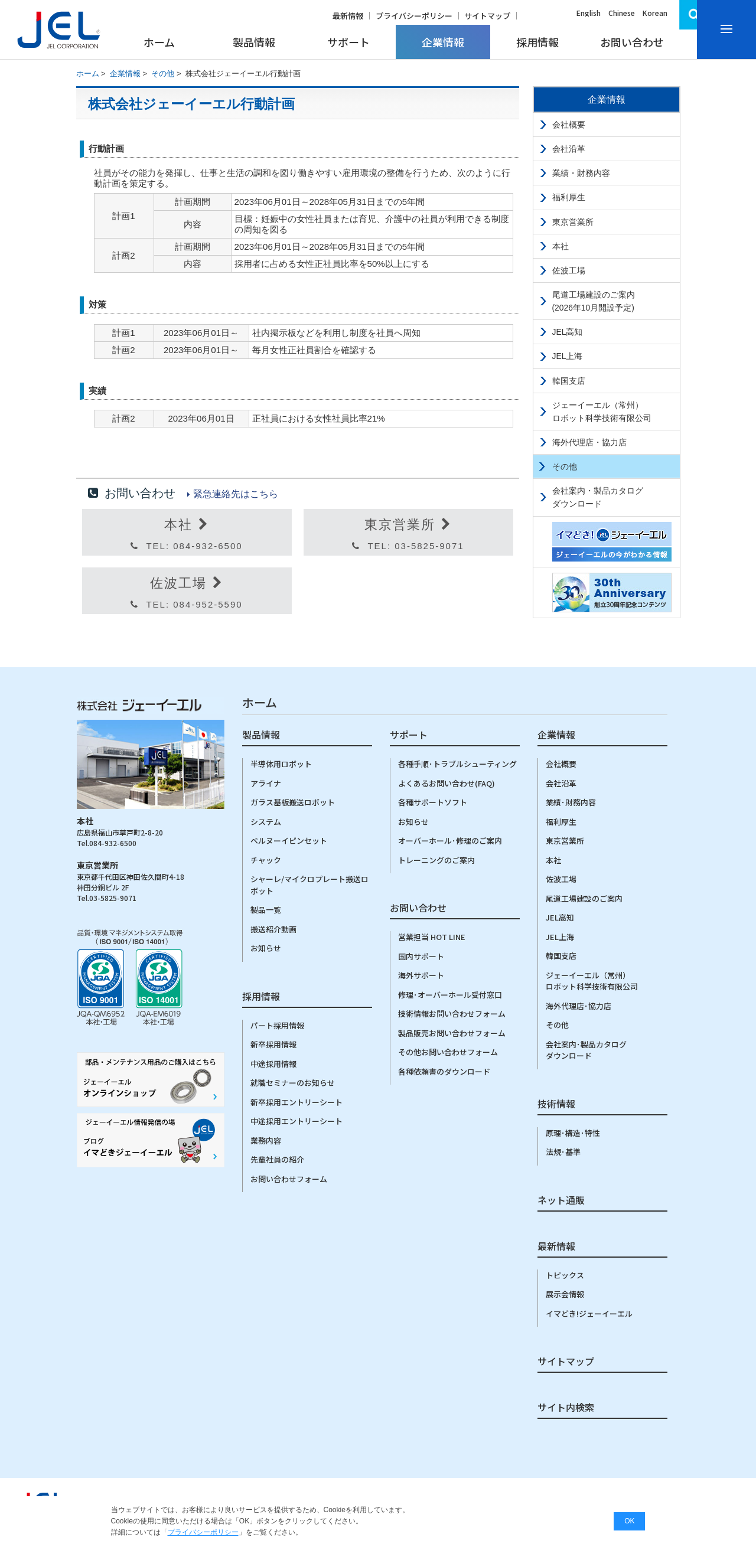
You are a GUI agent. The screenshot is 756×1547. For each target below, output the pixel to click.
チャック (265, 860)
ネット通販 (561, 1201)
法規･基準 (563, 1151)
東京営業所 (573, 222)
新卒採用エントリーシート (296, 1102)
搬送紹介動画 (273, 929)
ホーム (159, 42)
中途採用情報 (273, 1063)
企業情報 (443, 42)
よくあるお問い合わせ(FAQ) (446, 783)
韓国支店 (568, 381)
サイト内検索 (565, 1408)
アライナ (265, 783)
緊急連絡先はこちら (235, 494)
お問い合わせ (632, 42)
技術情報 (556, 1105)
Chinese (621, 13)
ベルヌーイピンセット (288, 840)
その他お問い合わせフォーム (448, 1052)
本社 (560, 246)
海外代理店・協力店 (589, 442)
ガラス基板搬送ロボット (292, 802)
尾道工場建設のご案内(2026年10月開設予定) (593, 301)
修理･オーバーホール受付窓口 (450, 994)
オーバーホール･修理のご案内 (450, 840)
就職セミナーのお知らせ (292, 1082)
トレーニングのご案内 (436, 860)
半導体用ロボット (281, 763)
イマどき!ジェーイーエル (589, 1313)
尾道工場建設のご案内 (584, 898)
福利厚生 (568, 197)
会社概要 (568, 124)
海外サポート (421, 975)
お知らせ (265, 948)
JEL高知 (567, 332)
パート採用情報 (277, 1025)
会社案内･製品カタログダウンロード (586, 1050)
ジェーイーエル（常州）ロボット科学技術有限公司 (601, 411)
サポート (348, 42)
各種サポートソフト (432, 802)
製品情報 (254, 42)
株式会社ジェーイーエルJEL (59, 29)
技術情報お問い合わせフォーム (452, 1013)
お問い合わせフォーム (288, 1178)
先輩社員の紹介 (277, 1159)
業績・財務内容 (581, 173)
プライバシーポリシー (414, 15)
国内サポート (421, 956)
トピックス (565, 1275)
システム (265, 821)
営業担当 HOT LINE (431, 936)
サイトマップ (487, 15)
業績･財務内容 (571, 802)
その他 (162, 73)
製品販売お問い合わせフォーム (452, 1033)
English (588, 13)
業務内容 (265, 1140)
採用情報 (537, 42)
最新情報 (348, 15)
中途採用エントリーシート (296, 1121)
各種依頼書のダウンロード (444, 1071)
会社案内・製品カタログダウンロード (597, 497)
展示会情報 (565, 1294)
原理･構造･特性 (573, 1132)
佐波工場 (568, 270)
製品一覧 (265, 909)
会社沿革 (568, 149)
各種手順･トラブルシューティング (457, 763)
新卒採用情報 (273, 1044)
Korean (655, 13)
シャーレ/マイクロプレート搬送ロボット (309, 884)
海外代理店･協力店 (578, 1005)
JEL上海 (567, 356)
